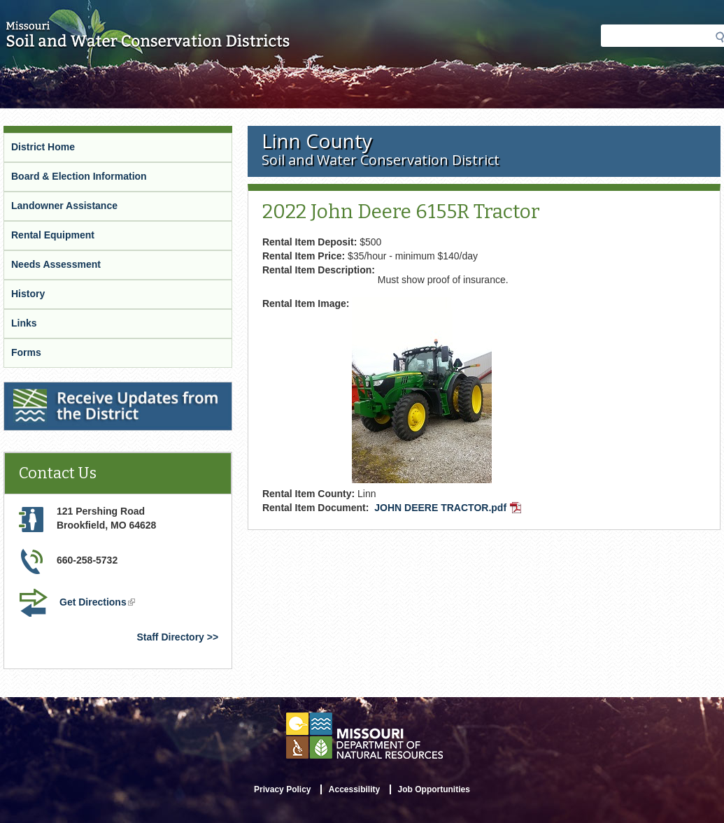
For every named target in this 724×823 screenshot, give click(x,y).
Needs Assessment (56, 264)
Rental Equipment (52, 235)
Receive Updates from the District (84, 390)
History (28, 293)
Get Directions (98, 603)
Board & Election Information (79, 176)
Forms (26, 352)
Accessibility (354, 789)
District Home (43, 146)
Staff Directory (170, 637)
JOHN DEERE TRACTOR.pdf (449, 509)
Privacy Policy (282, 789)
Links (24, 323)
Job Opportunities (434, 789)
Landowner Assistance (64, 205)
